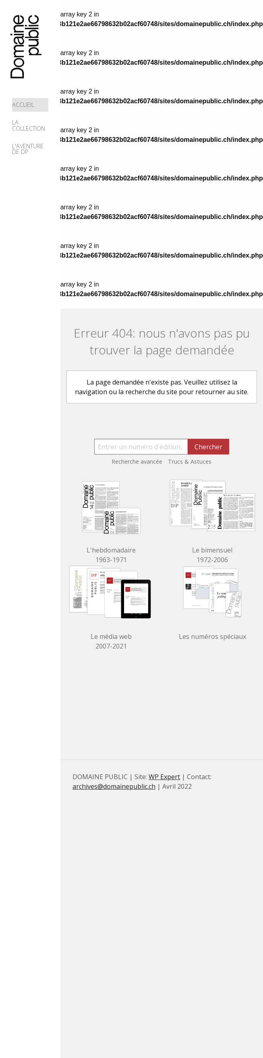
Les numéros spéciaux (212, 636)
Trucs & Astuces (189, 461)
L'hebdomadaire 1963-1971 (111, 555)
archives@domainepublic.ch (113, 786)
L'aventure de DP (27, 149)
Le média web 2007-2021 (111, 641)
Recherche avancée (137, 461)
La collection (28, 125)
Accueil (23, 104)
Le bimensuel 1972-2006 (212, 555)
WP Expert (164, 776)
